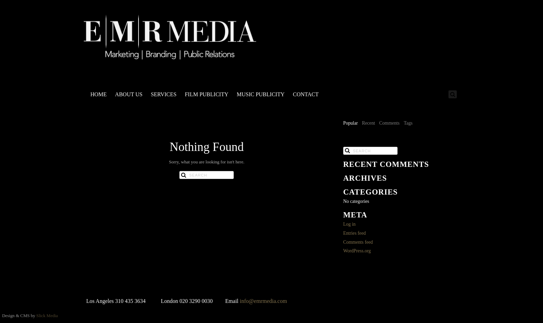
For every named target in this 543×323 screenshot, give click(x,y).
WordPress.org (357, 250)
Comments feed (358, 242)
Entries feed (354, 233)
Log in (349, 224)
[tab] (350, 123)
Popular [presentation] (350, 123)
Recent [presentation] (368, 123)
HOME (98, 94)
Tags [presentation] (408, 123)
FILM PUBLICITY (207, 94)
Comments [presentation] (389, 123)
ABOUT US (128, 94)
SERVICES (163, 94)
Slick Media (47, 315)
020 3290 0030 (196, 301)
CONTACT (306, 94)
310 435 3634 (130, 301)
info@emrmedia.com (263, 301)
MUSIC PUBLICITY (260, 94)
